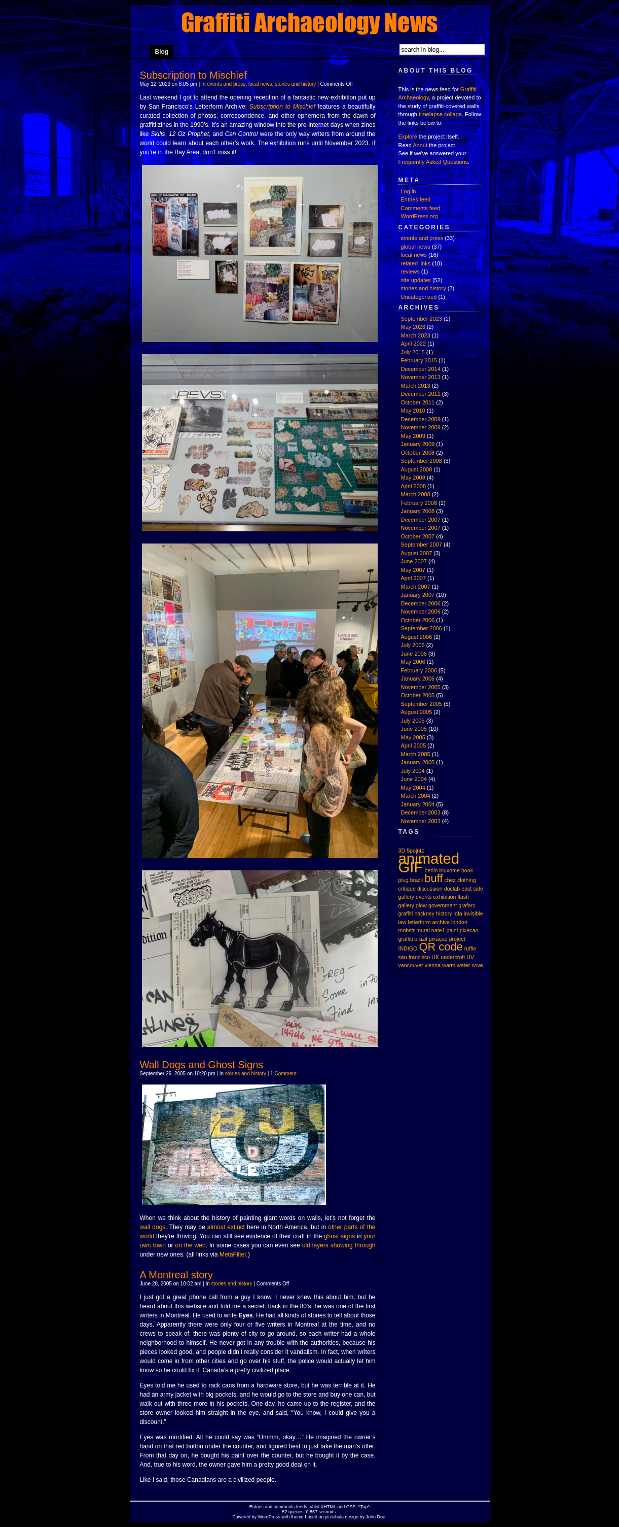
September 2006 (421, 628)
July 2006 (413, 645)
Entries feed (416, 199)
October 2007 (418, 536)
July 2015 (413, 352)
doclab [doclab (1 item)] (452, 889)
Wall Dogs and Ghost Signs (202, 1064)
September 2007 (421, 544)
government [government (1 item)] (442, 905)
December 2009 (421, 419)
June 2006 (414, 654)
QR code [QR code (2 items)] (440, 946)
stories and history (295, 84)
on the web (190, 1245)
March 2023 (415, 335)
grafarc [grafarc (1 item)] (466, 905)
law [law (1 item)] (402, 922)
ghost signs (339, 1236)
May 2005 (413, 737)
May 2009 (413, 436)
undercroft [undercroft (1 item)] (453, 957)
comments (284, 1506)
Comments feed (421, 208)
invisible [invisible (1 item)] (473, 913)
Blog (162, 51)
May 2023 (413, 327)
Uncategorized (419, 297)
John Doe (375, 1516)
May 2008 (413, 477)
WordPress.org (419, 216)
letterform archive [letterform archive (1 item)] (429, 922)
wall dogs (153, 1227)
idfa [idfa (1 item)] (458, 913)
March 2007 (415, 587)
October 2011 (418, 402)
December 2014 (421, 369)
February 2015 (419, 360)
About (420, 145)
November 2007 (421, 528)
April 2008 (413, 486)
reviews (410, 271)
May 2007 (413, 570)
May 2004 (413, 788)
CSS (351, 1506)
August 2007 (416, 553)
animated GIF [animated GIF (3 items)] (429, 862)
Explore (407, 136)
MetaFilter (233, 1254)
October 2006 (418, 620)
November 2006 (421, 611)
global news (415, 247)
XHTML (328, 1506)
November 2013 (421, 377)
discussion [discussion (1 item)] (430, 889)
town (159, 1245)
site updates (416, 280)
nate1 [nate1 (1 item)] (438, 930)
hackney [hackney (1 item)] (424, 913)
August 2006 (416, 637)
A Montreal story (176, 1274)
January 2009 (418, 444)
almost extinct (226, 1227)
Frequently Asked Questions (433, 162)
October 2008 (418, 453)
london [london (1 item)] (459, 922)
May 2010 (413, 411)
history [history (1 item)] (444, 913)
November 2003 (421, 821)
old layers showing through (339, 1245)
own (145, 1245)
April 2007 (413, 578)
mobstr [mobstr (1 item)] (406, 930)
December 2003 (421, 812)
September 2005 (421, 704)
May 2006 (413, 662)
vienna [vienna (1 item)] (433, 965)
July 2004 (413, 771)
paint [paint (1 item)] (452, 930)
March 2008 (415, 494)
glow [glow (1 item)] (421, 905)
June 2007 (414, 561)
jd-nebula (334, 1516)
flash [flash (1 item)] (463, 897)
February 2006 (419, 670)
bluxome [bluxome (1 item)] (450, 870)
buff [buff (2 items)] (433, 878)
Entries (256, 1506)
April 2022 (413, 344)
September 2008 (421, 461)
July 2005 (413, 721)
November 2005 (421, 687)
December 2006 (421, 603)
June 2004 (414, 779)
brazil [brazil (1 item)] (416, 880)
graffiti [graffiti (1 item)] (405, 913)
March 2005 (415, 754)
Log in (408, 191)
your (369, 1236)
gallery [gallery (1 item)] (406, 905)
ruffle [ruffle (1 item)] (470, 948)
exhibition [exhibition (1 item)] (444, 897)
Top (364, 1506)
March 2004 (415, 796)
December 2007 (421, 520)
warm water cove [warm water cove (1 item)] (462, 965)
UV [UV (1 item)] (470, 957)
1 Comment (283, 1073)
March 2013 (415, 386)
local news (260, 84)
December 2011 (421, 394)
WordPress (269, 1516)
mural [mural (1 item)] (423, 930)
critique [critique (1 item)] (407, 889)
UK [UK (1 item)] (435, 957)
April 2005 (413, 745)
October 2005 (418, 695)
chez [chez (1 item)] (450, 880)
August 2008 (416, 469)
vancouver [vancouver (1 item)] (410, 965)
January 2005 (418, 762)
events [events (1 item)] (423, 897)
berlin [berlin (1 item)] (431, 870)
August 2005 (416, 712)
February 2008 (419, 503)
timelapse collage (440, 114)
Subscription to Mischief (193, 75)
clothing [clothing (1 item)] (466, 880)
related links (416, 263)
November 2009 (421, 427)
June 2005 (414, 729)
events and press (226, 84)
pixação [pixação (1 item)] (438, 939)
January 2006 (418, 678)
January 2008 (418, 511)
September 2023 (421, 319)
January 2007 (418, 595)
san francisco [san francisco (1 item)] (414, 957)
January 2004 (418, 804)
